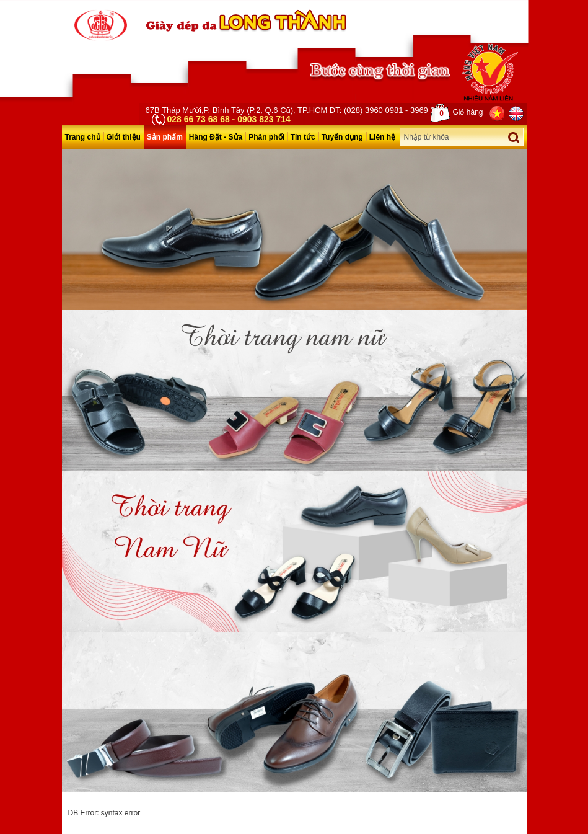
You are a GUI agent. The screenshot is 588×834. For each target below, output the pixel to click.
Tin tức (303, 137)
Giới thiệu (124, 137)
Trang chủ (82, 137)
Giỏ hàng (457, 113)
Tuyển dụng (342, 137)
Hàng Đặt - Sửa (215, 137)
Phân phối (266, 137)
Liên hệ (382, 137)
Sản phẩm (165, 137)
